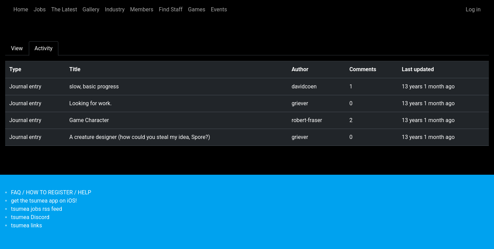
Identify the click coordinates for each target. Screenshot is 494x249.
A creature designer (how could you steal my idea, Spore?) (139, 137)
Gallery (91, 9)
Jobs (40, 9)
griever (300, 103)
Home (20, 9)
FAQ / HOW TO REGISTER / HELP (51, 192)
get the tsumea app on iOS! (44, 200)
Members (141, 9)
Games (196, 9)
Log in (473, 9)
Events (219, 9)
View (17, 48)
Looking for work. (90, 103)
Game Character (89, 120)
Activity (43, 48)
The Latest (64, 9)
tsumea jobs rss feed (36, 209)
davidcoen (304, 86)
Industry (115, 9)
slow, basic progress (94, 86)
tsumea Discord (30, 217)
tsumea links (26, 225)
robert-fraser (307, 120)
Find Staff (171, 9)
